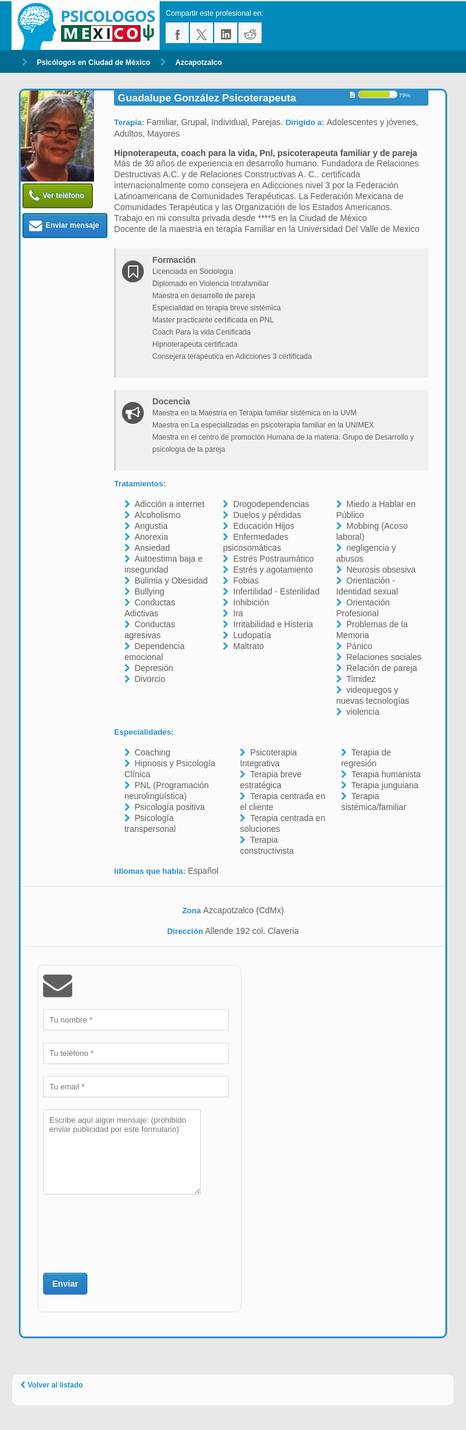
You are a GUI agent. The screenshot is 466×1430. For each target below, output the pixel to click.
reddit (250, 32)
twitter (201, 32)
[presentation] (135, 1232)
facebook (177, 32)
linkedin (225, 32)
